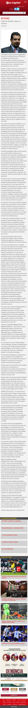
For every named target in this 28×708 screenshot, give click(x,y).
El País (18, 699)
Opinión (4, 702)
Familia (18, 702)
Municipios (8, 699)
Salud (14, 702)
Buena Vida (23, 702)
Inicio (4, 699)
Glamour (9, 704)
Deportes (9, 702)
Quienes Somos (21, 704)
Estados (14, 699)
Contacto (14, 704)
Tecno (4, 704)
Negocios (23, 699)
